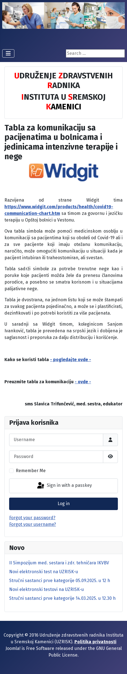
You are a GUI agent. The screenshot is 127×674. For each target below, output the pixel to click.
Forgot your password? (32, 517)
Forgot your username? (32, 524)
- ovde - (83, 381)
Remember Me (31, 470)
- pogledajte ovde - (70, 359)
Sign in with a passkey (64, 486)
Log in (64, 503)
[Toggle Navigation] (8, 53)
